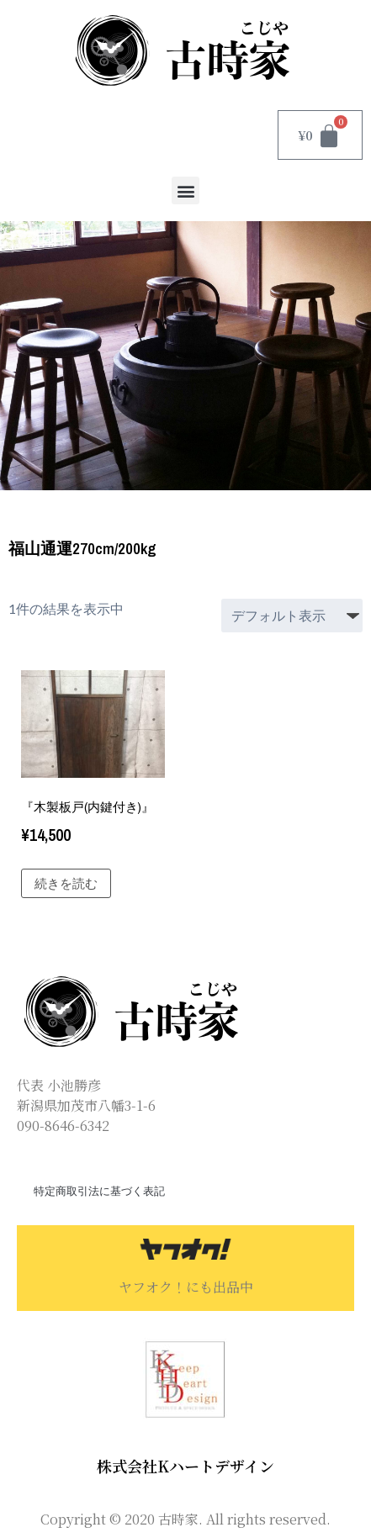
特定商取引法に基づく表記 (99, 1191)
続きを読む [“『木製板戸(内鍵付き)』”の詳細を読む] (66, 883)
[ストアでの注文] (292, 615)
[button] (185, 190)
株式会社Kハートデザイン (185, 1466)
